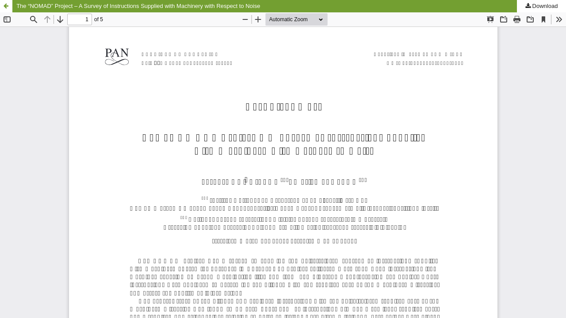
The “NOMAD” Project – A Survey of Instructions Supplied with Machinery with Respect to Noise (138, 6)
